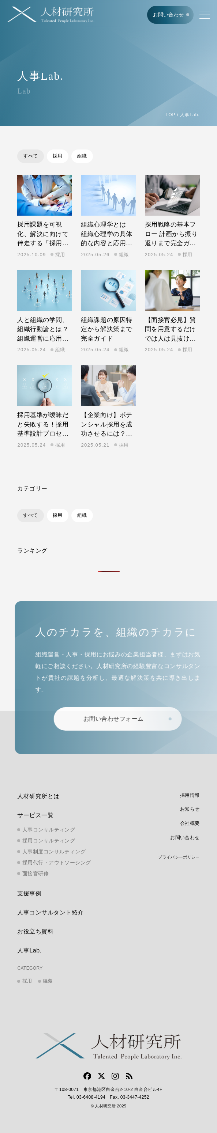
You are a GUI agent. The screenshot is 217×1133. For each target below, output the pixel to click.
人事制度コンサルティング (54, 852)
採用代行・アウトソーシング (56, 862)
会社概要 (190, 823)
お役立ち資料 (35, 932)
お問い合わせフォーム (120, 719)
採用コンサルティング (48, 841)
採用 (58, 156)
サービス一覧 (35, 815)
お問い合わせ (168, 15)
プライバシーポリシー (178, 857)
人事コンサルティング (48, 830)
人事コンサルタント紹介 (50, 913)
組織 (82, 156)
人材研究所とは (38, 796)
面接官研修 (35, 873)
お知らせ (190, 809)
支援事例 (29, 894)
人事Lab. (29, 951)
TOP (170, 114)
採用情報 (190, 795)
